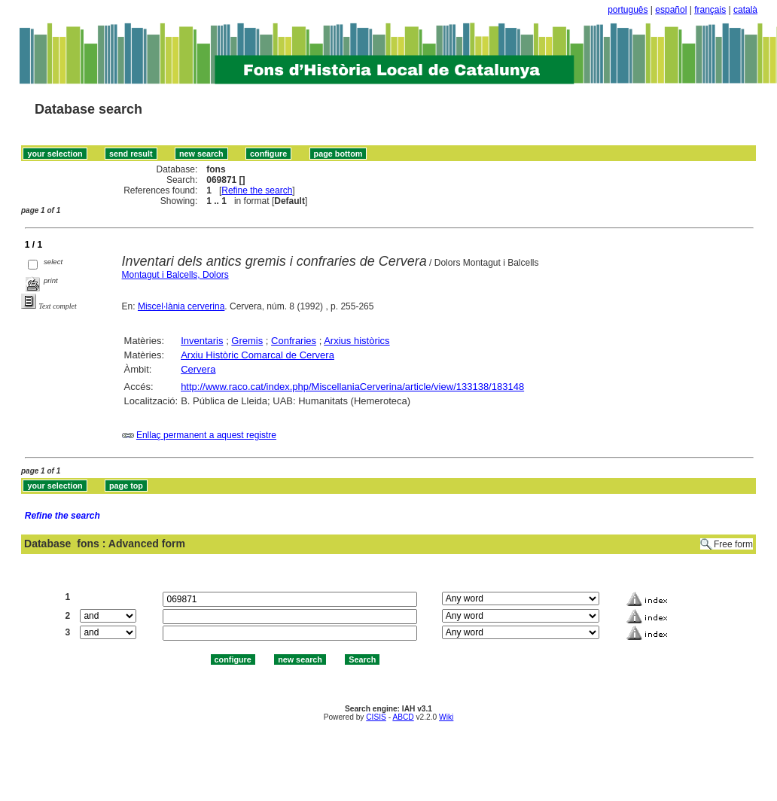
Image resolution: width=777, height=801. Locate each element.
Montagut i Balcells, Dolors (175, 275)
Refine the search (256, 190)
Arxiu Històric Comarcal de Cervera (257, 355)
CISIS (376, 717)
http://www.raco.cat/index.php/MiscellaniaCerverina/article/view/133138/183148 (352, 386)
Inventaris (202, 340)
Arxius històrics (356, 340)
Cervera (198, 369)
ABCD (402, 717)
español (671, 10)
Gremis (247, 340)
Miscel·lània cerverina (181, 306)
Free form (733, 544)
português (628, 10)
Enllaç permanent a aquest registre (206, 435)
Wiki (446, 717)
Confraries (293, 340)
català (745, 10)
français (710, 10)
